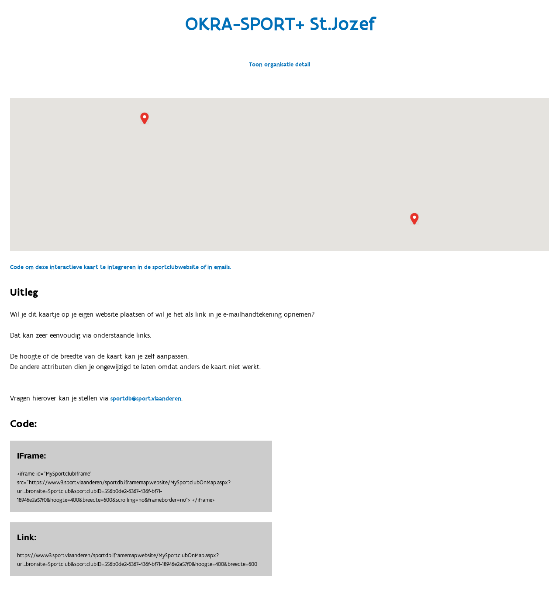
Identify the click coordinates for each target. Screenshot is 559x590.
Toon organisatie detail (279, 65)
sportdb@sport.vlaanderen (145, 399)
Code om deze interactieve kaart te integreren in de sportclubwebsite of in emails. (120, 267)
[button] (144, 118)
